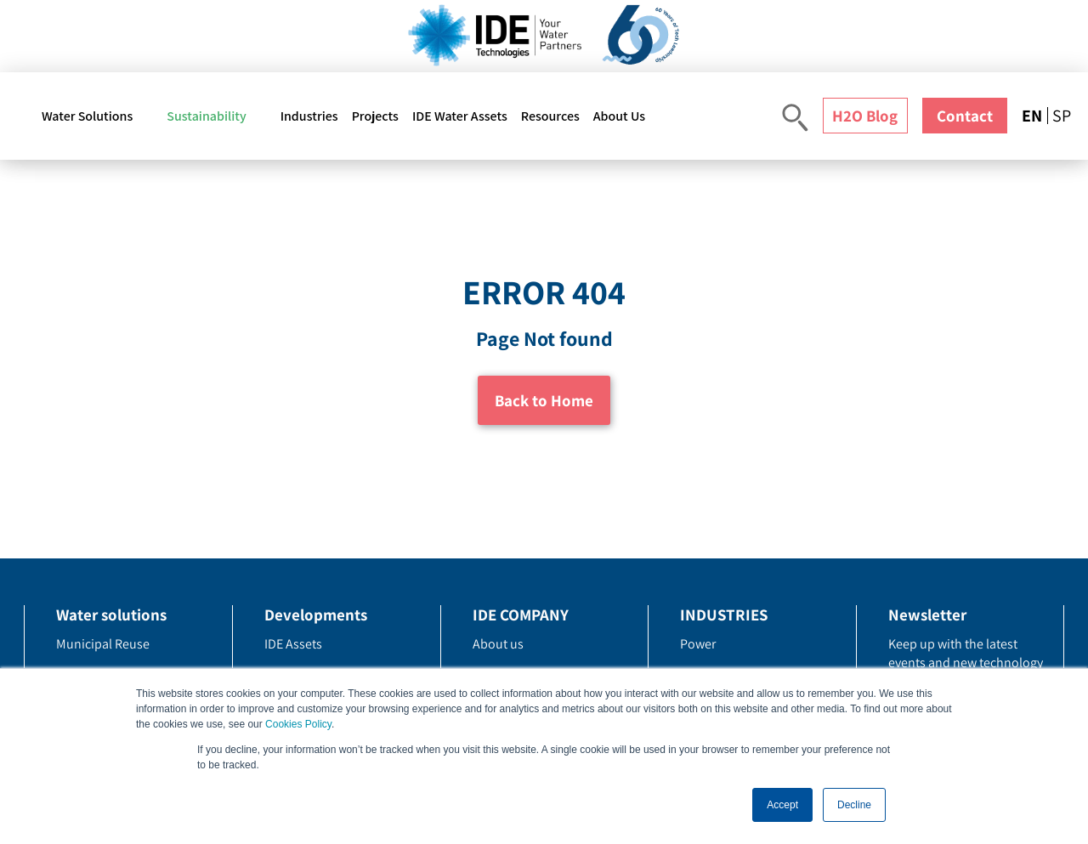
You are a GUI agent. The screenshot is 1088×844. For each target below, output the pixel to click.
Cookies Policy (298, 724)
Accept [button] (782, 805)
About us (498, 644)
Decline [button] (854, 805)
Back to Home (544, 400)
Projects (375, 116)
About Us (619, 116)
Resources (550, 116)
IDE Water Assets (459, 116)
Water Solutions (87, 116)
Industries (309, 116)
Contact (965, 115)
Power (698, 644)
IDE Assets (293, 644)
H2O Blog (865, 115)
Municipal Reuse (103, 644)
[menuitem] (1034, 115)
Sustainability (206, 116)
